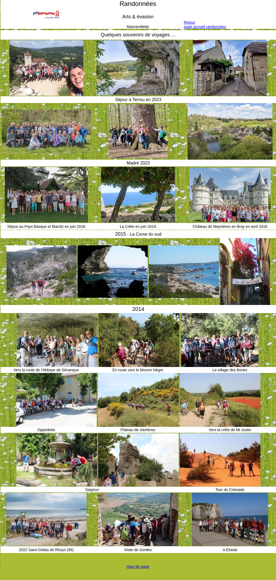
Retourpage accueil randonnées (205, 24)
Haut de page (137, 566)
